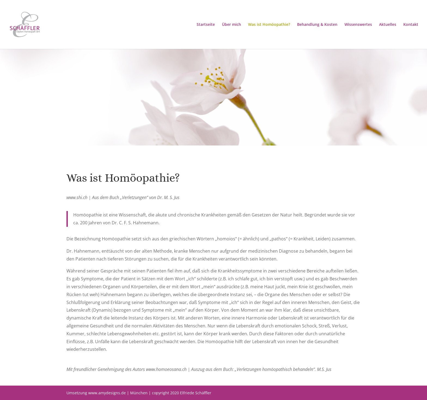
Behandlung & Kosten (317, 25)
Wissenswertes (358, 25)
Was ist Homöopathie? (269, 25)
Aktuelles (387, 25)
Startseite (206, 25)
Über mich (231, 25)
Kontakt (410, 25)
